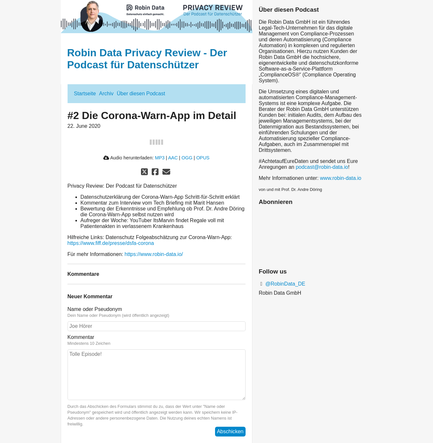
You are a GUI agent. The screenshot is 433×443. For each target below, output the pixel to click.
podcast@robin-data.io (322, 167)
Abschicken (230, 431)
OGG (187, 157)
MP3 (160, 157)
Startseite (85, 93)
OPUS (203, 157)
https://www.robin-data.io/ (154, 254)
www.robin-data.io (340, 178)
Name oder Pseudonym (157, 312)
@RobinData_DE (284, 284)
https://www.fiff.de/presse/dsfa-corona (111, 243)
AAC (173, 157)
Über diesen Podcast (141, 93)
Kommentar (157, 340)
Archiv (106, 93)
